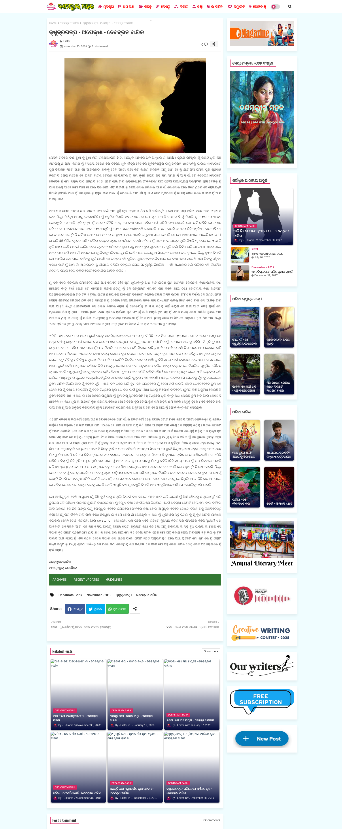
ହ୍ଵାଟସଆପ (119, 609)
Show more (211, 651)
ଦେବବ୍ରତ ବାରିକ (69, 23)
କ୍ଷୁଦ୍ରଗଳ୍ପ (124, 595)
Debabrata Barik (70, 595)
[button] (289, 6)
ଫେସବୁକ (78, 609)
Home (53, 23)
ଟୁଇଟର (98, 609)
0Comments (212, 820)
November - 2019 (99, 595)
